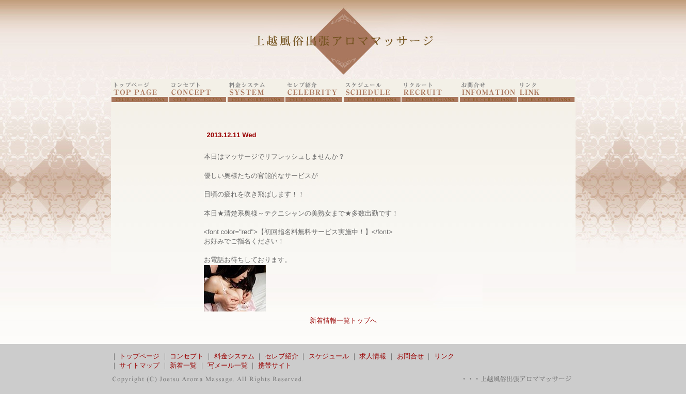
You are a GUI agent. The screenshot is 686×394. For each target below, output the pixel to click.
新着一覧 (183, 365)
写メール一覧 (228, 365)
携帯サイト (275, 365)
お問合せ (410, 356)
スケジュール (329, 356)
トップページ (139, 356)
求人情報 (372, 356)
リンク (444, 356)
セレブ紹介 (281, 356)
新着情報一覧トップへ (343, 320)
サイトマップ (139, 365)
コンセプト (186, 356)
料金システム (234, 356)
